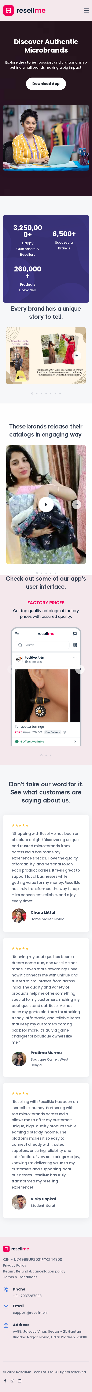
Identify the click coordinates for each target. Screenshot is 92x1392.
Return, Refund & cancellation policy (34, 1264)
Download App (46, 83)
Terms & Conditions (20, 1270)
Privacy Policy (14, 1258)
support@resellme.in (30, 1305)
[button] (76, 349)
